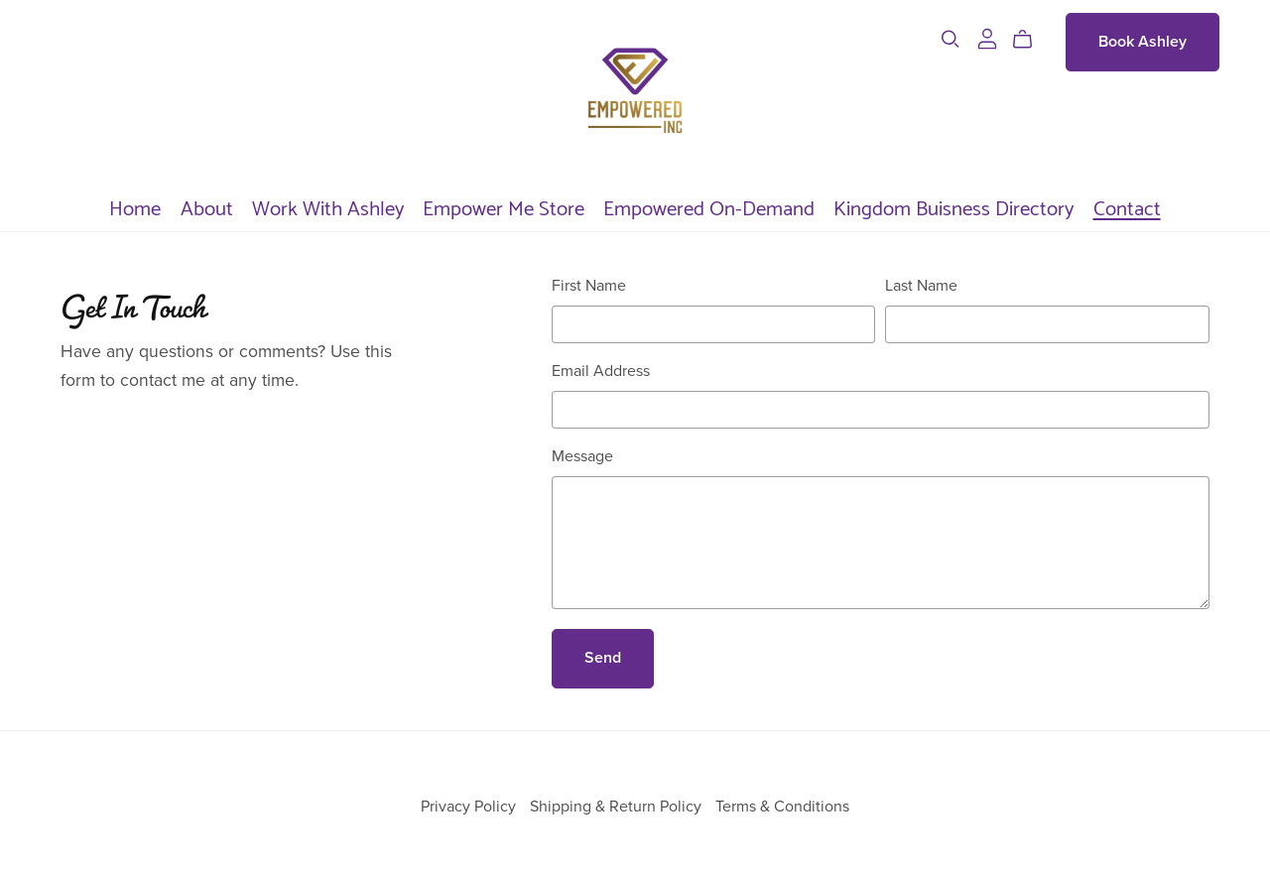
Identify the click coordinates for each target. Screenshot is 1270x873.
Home (135, 205)
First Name (589, 286)
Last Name (921, 286)
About (207, 205)
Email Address (601, 371)
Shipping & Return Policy (617, 806)
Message (582, 456)
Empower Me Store (503, 205)
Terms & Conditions (782, 806)
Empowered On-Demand (709, 205)
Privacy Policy (470, 806)
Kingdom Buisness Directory (953, 205)
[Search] (950, 39)
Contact (1127, 205)
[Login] (987, 38)
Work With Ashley (328, 205)
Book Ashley (1142, 42)
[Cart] (1030, 40)
